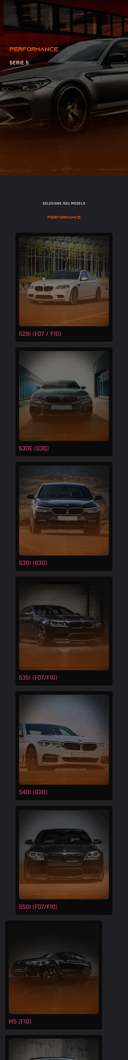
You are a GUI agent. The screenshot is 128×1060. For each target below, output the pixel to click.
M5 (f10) (20, 1021)
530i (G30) (33, 563)
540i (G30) (33, 792)
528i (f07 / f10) (40, 334)
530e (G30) (34, 448)
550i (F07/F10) (38, 907)
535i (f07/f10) (38, 677)
